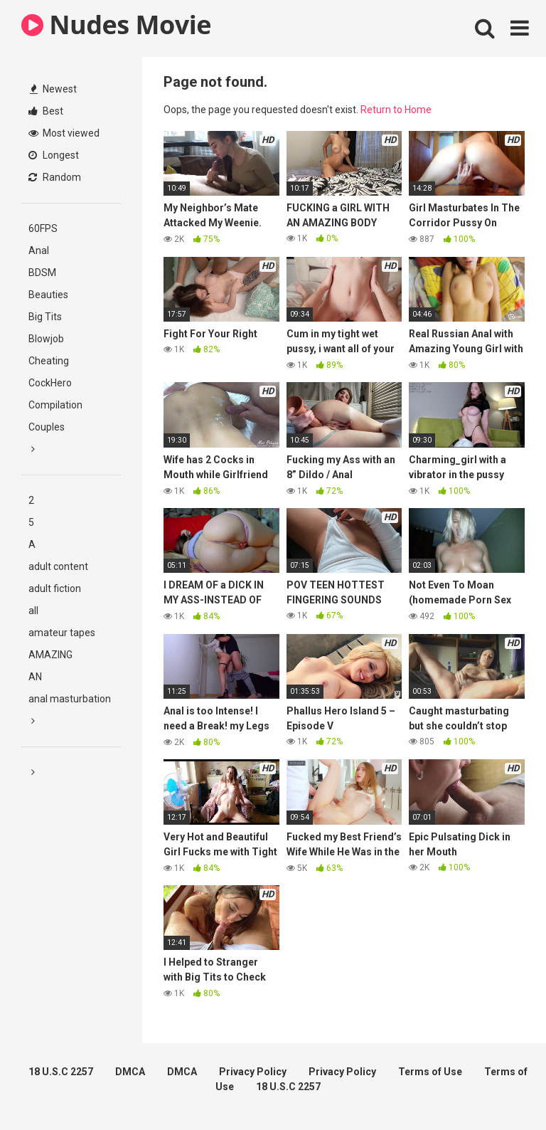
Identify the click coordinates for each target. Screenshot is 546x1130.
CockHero (50, 383)
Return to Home (396, 109)
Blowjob (46, 338)
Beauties (48, 294)
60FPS (43, 228)
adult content (58, 566)
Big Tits (45, 316)
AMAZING (50, 654)
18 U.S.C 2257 (60, 1071)
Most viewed (64, 133)
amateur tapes (61, 632)
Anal (38, 250)
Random (54, 177)
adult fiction (54, 588)
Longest (53, 155)
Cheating (48, 360)
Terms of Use (430, 1071)
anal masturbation (69, 698)
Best (45, 111)
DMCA (130, 1071)
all (33, 610)
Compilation (55, 405)
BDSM (42, 272)
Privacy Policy (253, 1071)
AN (35, 676)
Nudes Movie (116, 24)
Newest (53, 89)
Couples (46, 427)
